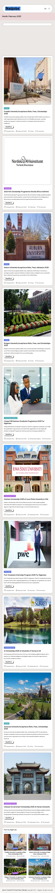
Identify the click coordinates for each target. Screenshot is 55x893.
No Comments (39, 131)
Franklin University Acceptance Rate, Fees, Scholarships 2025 (25, 112)
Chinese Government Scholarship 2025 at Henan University (27, 807)
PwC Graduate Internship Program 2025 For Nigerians (25, 575)
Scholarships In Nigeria (11, 418)
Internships (8, 572)
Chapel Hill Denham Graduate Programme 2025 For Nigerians (24, 422)
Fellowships (8, 188)
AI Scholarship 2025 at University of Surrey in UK (22, 651)
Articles (7, 108)
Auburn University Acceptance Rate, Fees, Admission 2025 (26, 267)
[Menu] (45, 8)
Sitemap (24, 890)
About (4, 890)
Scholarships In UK (9, 647)
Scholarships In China (10, 803)
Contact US (10, 890)
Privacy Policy (17, 890)
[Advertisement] (27, 41)
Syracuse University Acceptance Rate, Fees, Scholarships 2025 (26, 728)
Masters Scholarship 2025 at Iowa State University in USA (26, 499)
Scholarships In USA (10, 496)
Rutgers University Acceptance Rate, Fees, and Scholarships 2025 (27, 344)
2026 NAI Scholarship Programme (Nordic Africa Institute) (26, 191)
